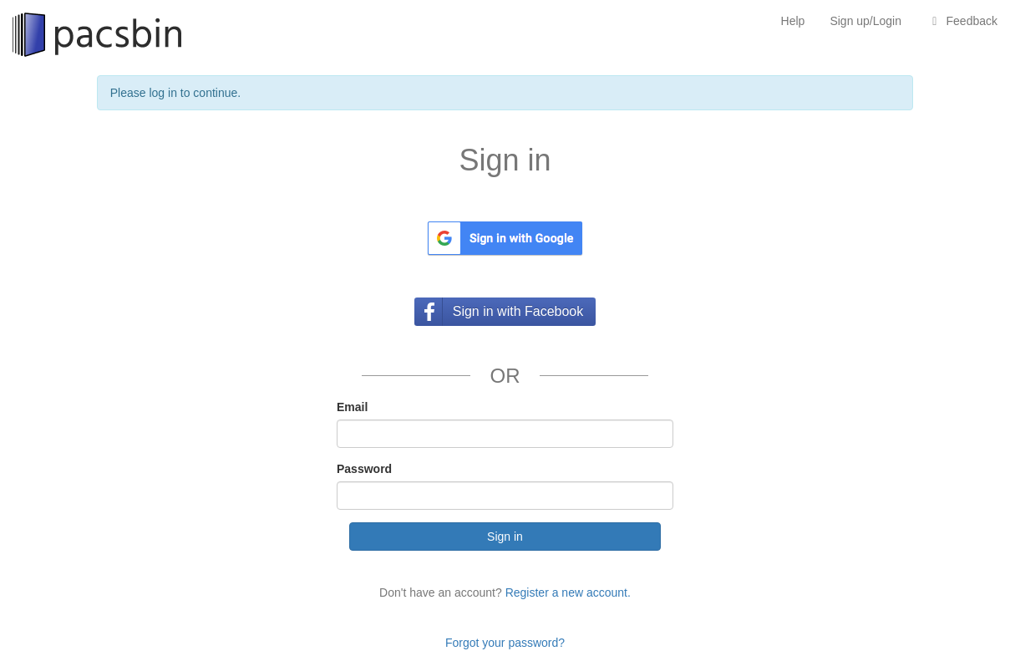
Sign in (505, 536)
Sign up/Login (865, 21)
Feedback (961, 21)
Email (352, 407)
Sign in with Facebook (518, 311)
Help (793, 21)
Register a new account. (568, 592)
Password (364, 469)
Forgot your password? (505, 642)
